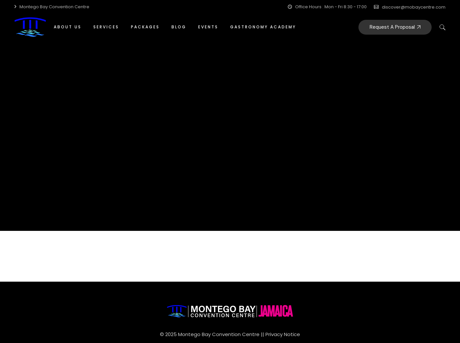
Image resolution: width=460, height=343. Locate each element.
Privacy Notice (282, 334)
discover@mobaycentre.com (413, 7)
